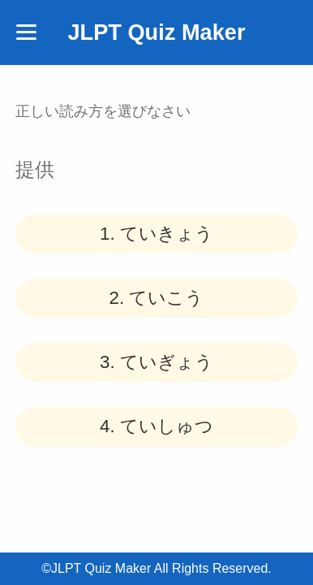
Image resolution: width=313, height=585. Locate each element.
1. (156, 233)
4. (156, 426)
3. (156, 362)
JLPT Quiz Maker (156, 32)
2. (156, 298)
